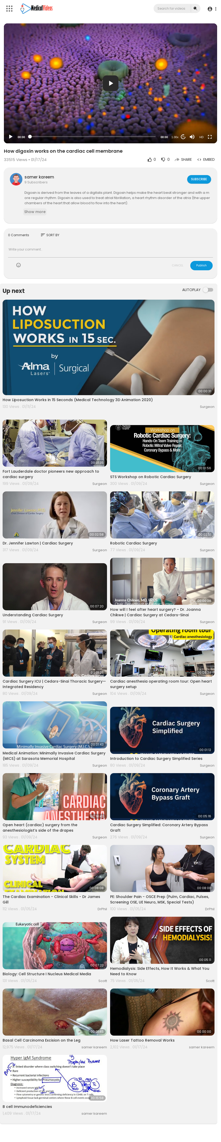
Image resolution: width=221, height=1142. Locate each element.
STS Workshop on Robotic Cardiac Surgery (150, 476)
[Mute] (192, 136)
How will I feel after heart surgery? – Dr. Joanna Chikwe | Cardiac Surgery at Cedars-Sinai (155, 612)
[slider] (93, 136)
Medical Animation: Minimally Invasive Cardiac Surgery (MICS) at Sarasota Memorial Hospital (54, 755)
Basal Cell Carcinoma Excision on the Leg (41, 1040)
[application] (110, 83)
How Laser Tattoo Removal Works (142, 1040)
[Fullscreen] (209, 136)
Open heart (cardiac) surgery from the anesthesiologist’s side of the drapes (40, 827)
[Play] (10, 136)
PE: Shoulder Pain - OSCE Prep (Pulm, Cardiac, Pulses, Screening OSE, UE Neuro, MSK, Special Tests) (159, 899)
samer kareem (39, 177)
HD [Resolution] (201, 137)
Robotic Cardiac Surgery (133, 543)
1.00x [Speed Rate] (175, 137)
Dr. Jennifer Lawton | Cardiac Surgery (38, 543)
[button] (211, 9)
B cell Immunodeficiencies (27, 1106)
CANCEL (177, 265)
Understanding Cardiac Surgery (33, 615)
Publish (201, 265)
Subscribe (198, 179)
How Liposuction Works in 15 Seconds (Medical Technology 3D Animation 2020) (78, 399)
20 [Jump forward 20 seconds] (183, 137)
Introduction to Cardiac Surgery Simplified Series (156, 758)
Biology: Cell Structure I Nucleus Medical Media (47, 974)
